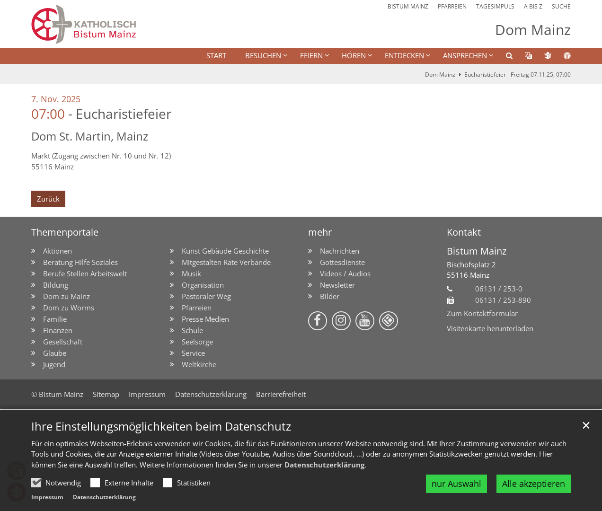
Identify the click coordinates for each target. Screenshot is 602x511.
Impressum (47, 497)
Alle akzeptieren (533, 483)
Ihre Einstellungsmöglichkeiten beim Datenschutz (161, 426)
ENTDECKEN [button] (404, 55)
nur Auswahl (456, 483)
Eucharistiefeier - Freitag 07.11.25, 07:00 (517, 74)
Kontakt (464, 232)
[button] (503, 57)
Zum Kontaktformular (482, 313)
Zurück (48, 198)
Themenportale (64, 232)
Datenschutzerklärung (324, 464)
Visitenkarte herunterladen (490, 328)
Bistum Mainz (476, 251)
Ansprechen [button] (465, 55)
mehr (320, 232)
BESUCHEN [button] (263, 55)
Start (216, 55)
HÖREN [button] (354, 55)
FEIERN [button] (311, 55)
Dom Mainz (440, 74)
